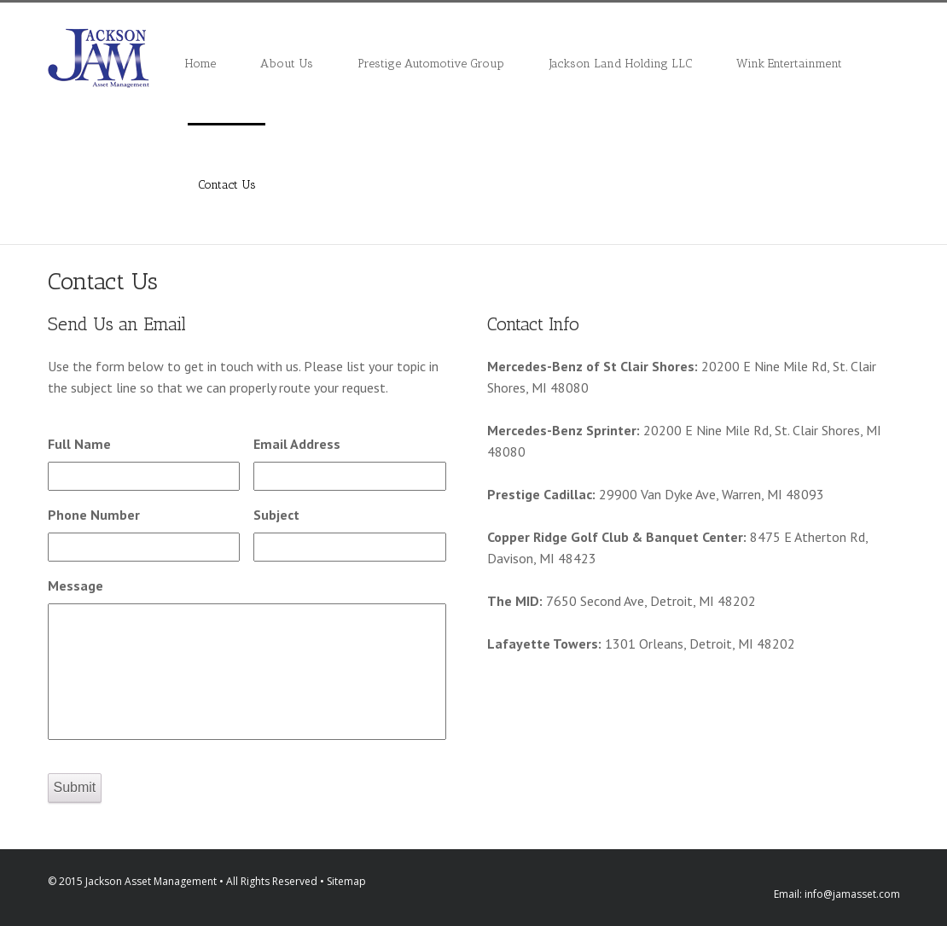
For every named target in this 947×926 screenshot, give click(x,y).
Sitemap (346, 881)
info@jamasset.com (852, 894)
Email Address (296, 443)
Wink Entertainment (789, 63)
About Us (286, 63)
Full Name (79, 443)
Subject (276, 514)
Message (75, 585)
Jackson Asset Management (151, 881)
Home (200, 63)
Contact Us (227, 185)
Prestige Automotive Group (430, 63)
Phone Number (94, 514)
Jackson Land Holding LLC (620, 63)
